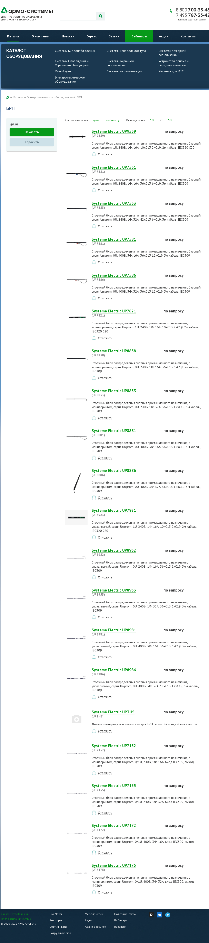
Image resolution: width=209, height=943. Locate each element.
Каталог (13, 36)
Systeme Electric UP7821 (125, 313)
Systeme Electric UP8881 (125, 432)
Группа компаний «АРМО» (16, 918)
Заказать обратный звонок (192, 19)
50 (170, 120)
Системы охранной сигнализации (120, 63)
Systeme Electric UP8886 (125, 472)
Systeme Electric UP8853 (125, 392)
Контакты (188, 36)
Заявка (114, 36)
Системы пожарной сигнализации (172, 53)
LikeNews (56, 914)
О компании (41, 36)
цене (96, 120)
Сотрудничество (60, 933)
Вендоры (56, 920)
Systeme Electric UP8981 (125, 632)
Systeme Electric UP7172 (125, 827)
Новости (68, 36)
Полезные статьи (125, 914)
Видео (89, 920)
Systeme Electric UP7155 (125, 787)
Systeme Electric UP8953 (125, 592)
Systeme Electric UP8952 (125, 552)
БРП (79, 97)
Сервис (92, 36)
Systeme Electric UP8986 (125, 672)
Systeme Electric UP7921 (125, 512)
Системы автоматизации (124, 71)
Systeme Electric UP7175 (125, 867)
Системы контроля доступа (126, 51)
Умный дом (63, 71)
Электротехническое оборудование (70, 79)
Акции (163, 36)
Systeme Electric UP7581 (125, 241)
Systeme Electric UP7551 (125, 169)
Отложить (105, 154)
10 (152, 120)
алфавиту (112, 120)
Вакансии (120, 926)
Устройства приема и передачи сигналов (174, 63)
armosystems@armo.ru (14, 913)
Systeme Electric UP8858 (125, 353)
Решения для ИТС (171, 71)
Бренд (14, 124)
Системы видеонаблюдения (75, 51)
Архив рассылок (95, 926)
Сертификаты (58, 926)
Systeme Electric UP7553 (125, 205)
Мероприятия (94, 914)
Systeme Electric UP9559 (125, 133)
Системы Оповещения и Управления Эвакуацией (72, 63)
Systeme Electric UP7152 (125, 747)
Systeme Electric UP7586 (125, 277)
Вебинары (139, 36)
